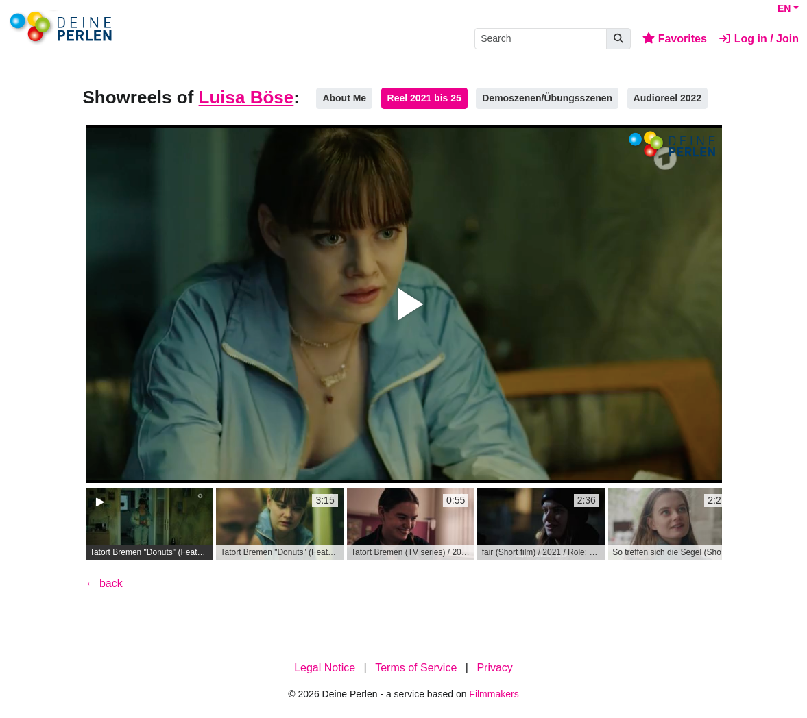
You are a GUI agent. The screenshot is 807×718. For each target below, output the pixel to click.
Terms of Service (416, 667)
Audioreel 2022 (668, 97)
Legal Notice (324, 667)
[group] (149, 524)
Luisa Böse (246, 97)
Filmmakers (493, 694)
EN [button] (784, 8)
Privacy (494, 667)
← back (104, 583)
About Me (344, 97)
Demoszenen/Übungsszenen (547, 97)
